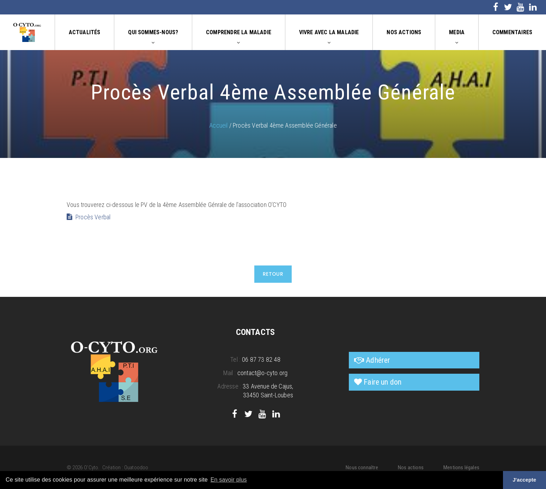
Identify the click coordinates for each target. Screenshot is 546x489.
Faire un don (382, 382)
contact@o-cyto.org (262, 373)
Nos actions (404, 32)
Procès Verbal (92, 217)
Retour (273, 273)
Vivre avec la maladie (329, 32)
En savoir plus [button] (229, 480)
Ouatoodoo (136, 467)
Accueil (218, 125)
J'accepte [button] (524, 480)
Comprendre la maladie (238, 32)
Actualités (85, 32)
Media (457, 32)
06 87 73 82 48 (261, 359)
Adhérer (378, 360)
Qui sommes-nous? (153, 32)
